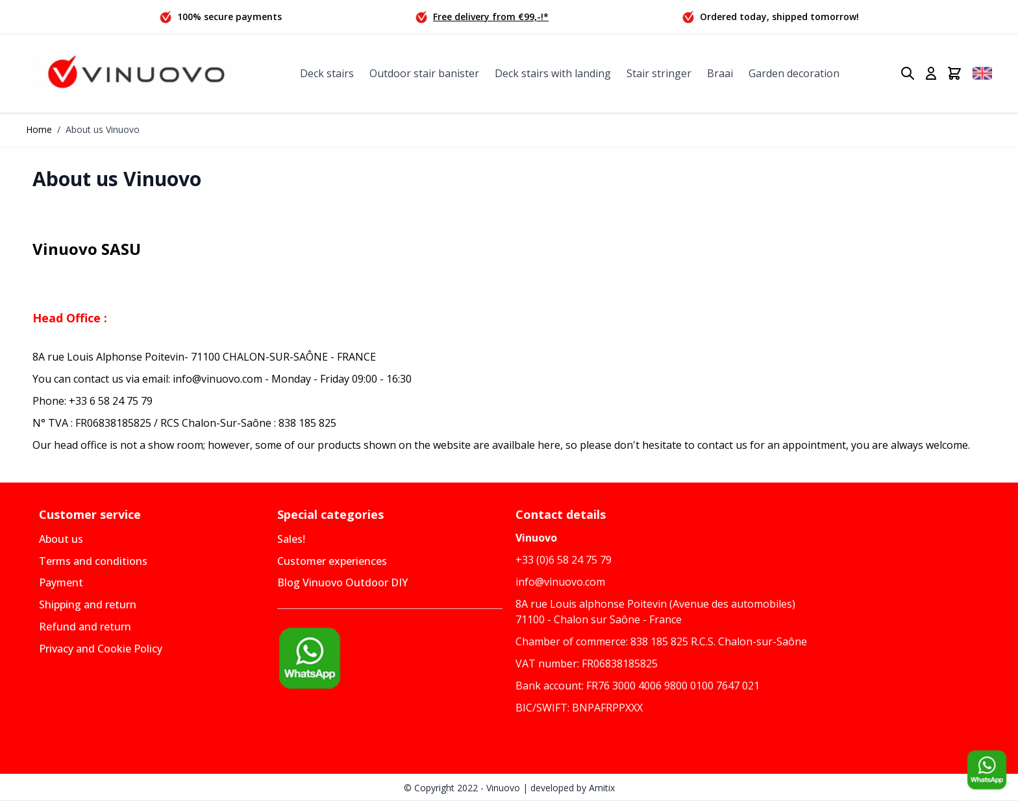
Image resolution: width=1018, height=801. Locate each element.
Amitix (602, 788)
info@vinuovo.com (560, 582)
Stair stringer (659, 73)
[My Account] (931, 73)
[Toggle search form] (907, 73)
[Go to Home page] (136, 74)
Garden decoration (794, 73)
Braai (720, 73)
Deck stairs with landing (553, 73)
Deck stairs (327, 73)
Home (39, 129)
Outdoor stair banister (424, 73)
